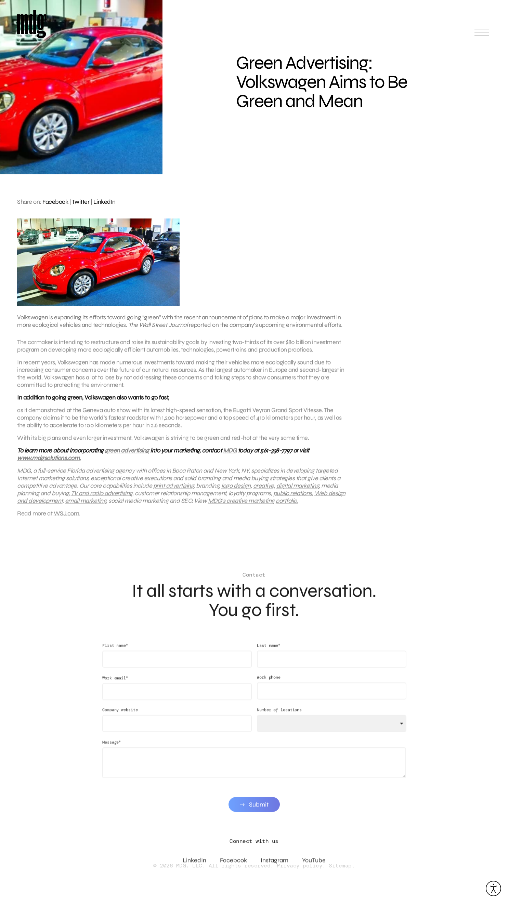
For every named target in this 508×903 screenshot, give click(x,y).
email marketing (85, 503)
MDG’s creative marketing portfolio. (253, 503)
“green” (151, 317)
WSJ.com (66, 516)
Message (111, 747)
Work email (115, 683)
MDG (230, 453)
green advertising (127, 453)
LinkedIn (104, 201)
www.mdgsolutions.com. (49, 460)
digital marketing (297, 488)
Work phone (268, 682)
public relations (292, 496)
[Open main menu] (481, 35)
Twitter (81, 201)
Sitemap (340, 865)
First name (115, 650)
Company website (120, 715)
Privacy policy (299, 865)
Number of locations (279, 715)
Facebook (55, 201)
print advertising (173, 488)
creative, (264, 488)
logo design (236, 488)
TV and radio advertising (101, 496)
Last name (268, 650)
